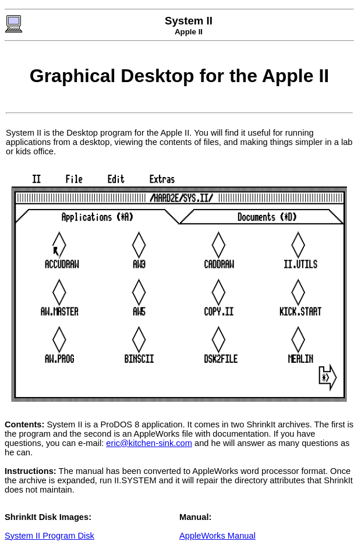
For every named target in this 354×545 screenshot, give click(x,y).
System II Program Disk (49, 535)
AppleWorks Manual (217, 535)
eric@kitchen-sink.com (149, 443)
